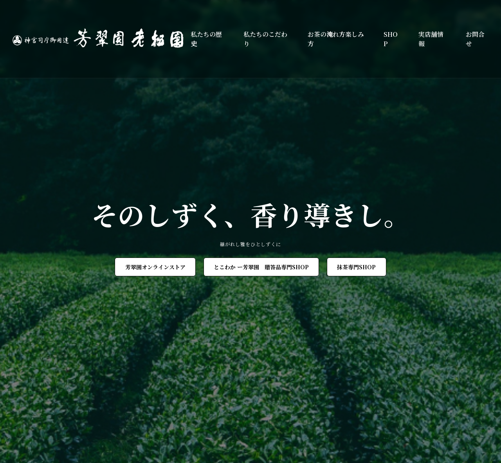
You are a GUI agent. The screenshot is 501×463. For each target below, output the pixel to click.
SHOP (391, 39)
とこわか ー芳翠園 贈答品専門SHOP (261, 267)
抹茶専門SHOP (356, 267)
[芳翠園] (102, 38)
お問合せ (475, 39)
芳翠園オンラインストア (155, 267)
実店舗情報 (430, 39)
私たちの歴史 (206, 39)
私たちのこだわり (265, 39)
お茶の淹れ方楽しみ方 (336, 39)
